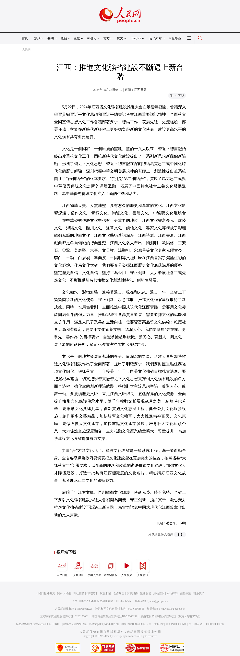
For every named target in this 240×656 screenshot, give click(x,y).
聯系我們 (198, 593)
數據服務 (145, 593)
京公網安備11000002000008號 (206, 624)
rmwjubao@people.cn (173, 608)
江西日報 (140, 89)
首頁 (25, 38)
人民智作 (143, 568)
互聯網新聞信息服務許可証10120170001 (64, 616)
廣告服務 (105, 593)
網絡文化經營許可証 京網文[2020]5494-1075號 (91, 624)
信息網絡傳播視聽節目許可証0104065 (38, 624)
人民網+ (78, 568)
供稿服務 (132, 593)
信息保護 (185, 593)
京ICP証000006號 (176, 624)
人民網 (26, 49)
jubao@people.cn (158, 601)
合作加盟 (118, 593)
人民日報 (62, 568)
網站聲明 (158, 593)
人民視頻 (127, 568)
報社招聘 (78, 593)
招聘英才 (92, 593)
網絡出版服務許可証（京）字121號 (142, 624)
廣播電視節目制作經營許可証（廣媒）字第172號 (170, 616)
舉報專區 (174, 38)
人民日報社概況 (45, 593)
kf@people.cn (84, 608)
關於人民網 (64, 593)
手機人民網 (94, 568)
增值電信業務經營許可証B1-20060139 (114, 616)
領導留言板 (110, 568)
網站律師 (172, 593)
